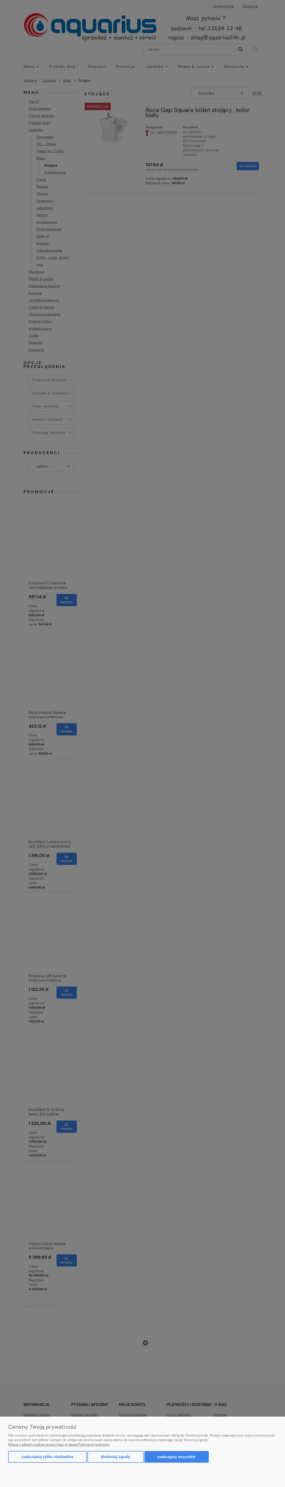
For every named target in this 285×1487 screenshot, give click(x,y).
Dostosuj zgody (115, 1457)
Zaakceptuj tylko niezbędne (47, 1457)
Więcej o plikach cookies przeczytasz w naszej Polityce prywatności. (59, 1444)
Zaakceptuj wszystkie (177, 1457)
